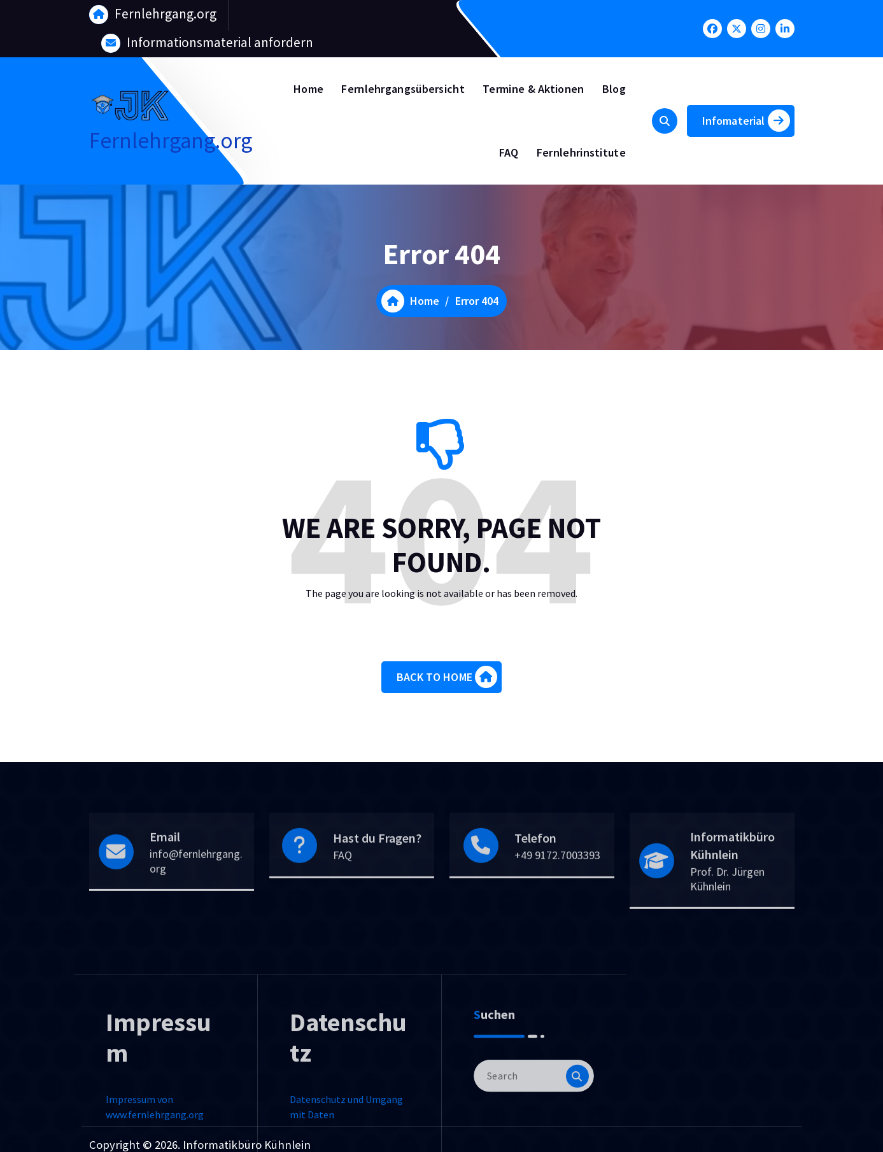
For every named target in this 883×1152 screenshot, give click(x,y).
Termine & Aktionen (533, 88)
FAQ (509, 152)
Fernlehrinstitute (581, 152)
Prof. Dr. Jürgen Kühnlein (727, 920)
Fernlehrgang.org (165, 12)
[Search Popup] (664, 121)
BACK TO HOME (447, 684)
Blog (614, 88)
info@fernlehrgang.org (196, 902)
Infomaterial (746, 120)
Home (308, 88)
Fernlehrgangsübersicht (403, 88)
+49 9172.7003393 (557, 896)
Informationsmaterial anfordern (220, 41)
